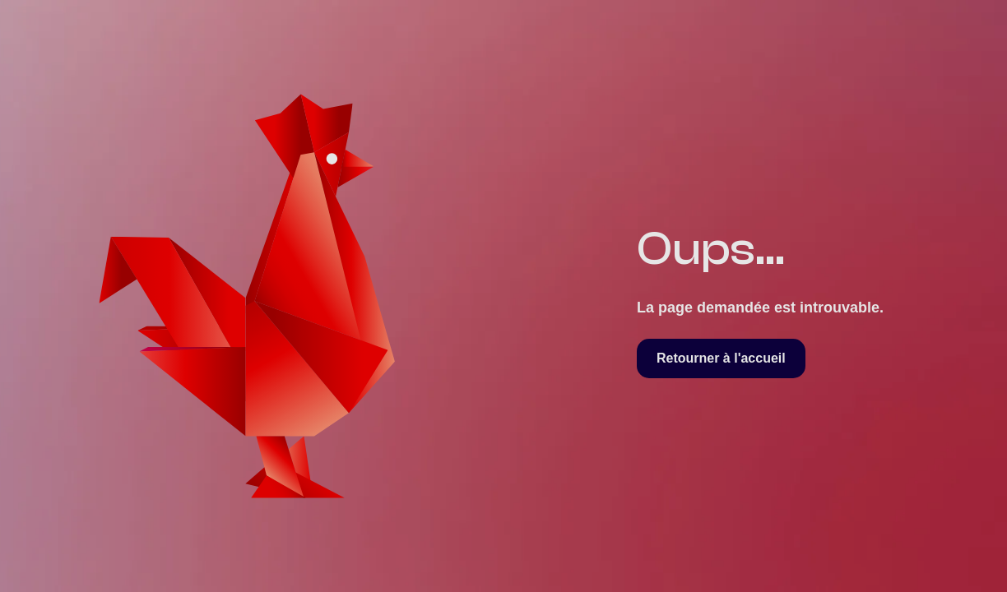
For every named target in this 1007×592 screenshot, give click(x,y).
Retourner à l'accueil (721, 358)
